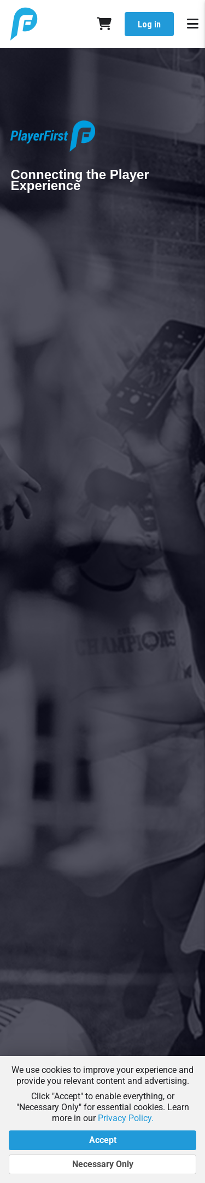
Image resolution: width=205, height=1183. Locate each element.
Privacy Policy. (126, 1118)
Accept (102, 1140)
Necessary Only (102, 1164)
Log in (149, 24)
